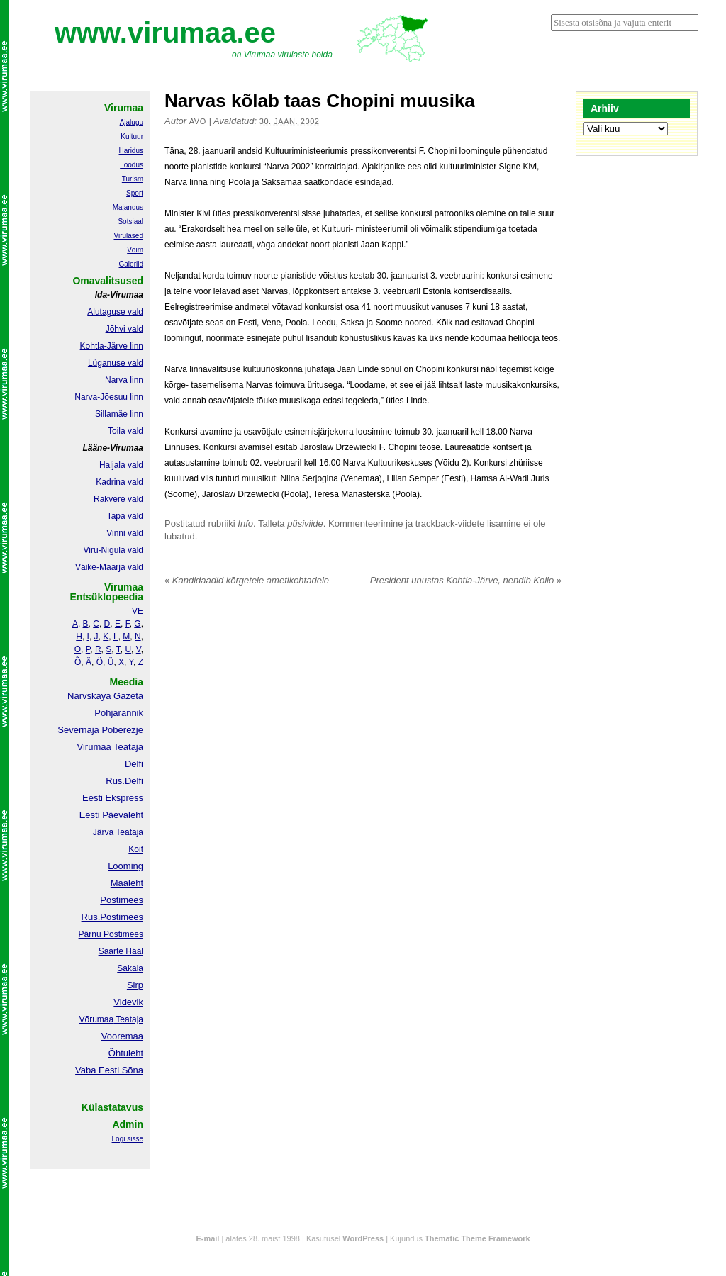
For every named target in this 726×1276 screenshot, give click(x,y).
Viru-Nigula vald (114, 550)
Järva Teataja (118, 832)
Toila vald (125, 431)
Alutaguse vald (115, 312)
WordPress (363, 1238)
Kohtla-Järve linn (111, 346)
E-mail (207, 1238)
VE (137, 611)
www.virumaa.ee (165, 32)
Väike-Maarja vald (109, 567)
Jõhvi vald (124, 329)
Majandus (128, 207)
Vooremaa (122, 1036)
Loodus (131, 165)
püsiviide (305, 523)
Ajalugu (131, 122)
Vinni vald (124, 533)
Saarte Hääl (121, 951)
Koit (135, 849)
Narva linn (124, 380)
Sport (134, 193)
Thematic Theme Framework (477, 1238)
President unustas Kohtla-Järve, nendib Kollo (466, 580)
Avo (197, 121)
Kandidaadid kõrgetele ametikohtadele (246, 580)
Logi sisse (127, 1139)
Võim (135, 250)
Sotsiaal (130, 221)
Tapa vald (125, 516)
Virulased (128, 236)
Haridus (131, 151)
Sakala (130, 968)
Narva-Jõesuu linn (108, 397)
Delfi (134, 764)
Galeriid (131, 264)
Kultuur (132, 136)
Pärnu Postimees (111, 934)
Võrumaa (96, 1019)
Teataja (128, 1019)
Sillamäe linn (119, 414)
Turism (132, 179)
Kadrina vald (119, 482)
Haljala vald (121, 465)
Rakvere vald (118, 499)
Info (245, 523)
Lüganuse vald (115, 363)
